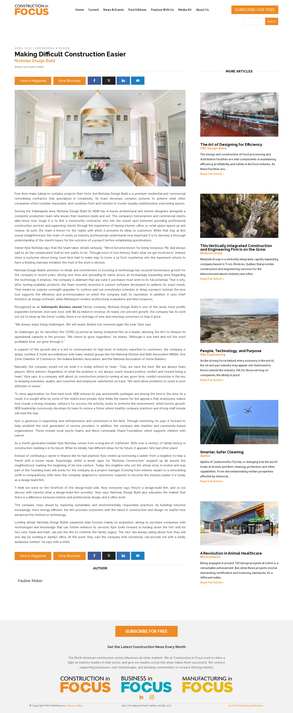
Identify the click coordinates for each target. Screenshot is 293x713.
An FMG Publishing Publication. (246, 705)
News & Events (113, 9)
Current (93, 9)
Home (79, 9)
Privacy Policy (75, 705)
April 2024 (23, 48)
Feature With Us (162, 9)
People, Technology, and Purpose (239, 352)
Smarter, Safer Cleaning (239, 454)
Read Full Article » (212, 174)
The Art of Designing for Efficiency (239, 146)
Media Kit (184, 9)
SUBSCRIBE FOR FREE (146, 631)
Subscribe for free (255, 10)
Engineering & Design (52, 48)
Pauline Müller (35, 66)
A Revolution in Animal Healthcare (239, 555)
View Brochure (69, 81)
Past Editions (137, 9)
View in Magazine (33, 81)
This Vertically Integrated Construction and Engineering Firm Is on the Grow (239, 249)
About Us (202, 9)
